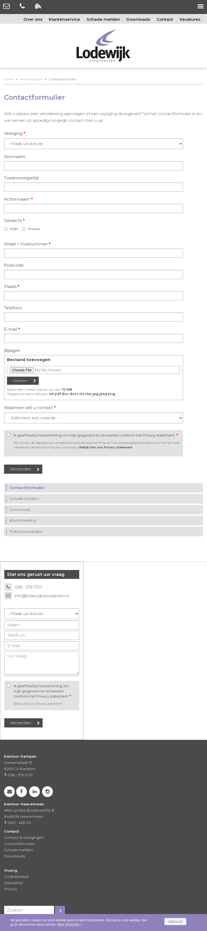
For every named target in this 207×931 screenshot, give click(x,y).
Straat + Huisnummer (27, 243)
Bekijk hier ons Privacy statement (105, 447)
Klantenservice (31, 79)
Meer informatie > (69, 924)
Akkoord (175, 921)
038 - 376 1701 (28, 587)
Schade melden (18, 850)
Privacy (10, 889)
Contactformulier (19, 843)
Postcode (14, 265)
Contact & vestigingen (24, 837)
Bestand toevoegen (28, 359)
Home (8, 79)
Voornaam (14, 156)
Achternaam (18, 199)
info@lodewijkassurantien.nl (42, 595)
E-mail (12, 329)
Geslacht (14, 220)
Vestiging (14, 133)
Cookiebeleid (16, 876)
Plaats (11, 286)
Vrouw (34, 228)
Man (14, 228)
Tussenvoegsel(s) (21, 177)
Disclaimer (13, 883)
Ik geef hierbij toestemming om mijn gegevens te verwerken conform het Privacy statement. (95, 435)
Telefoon (13, 307)
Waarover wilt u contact (30, 407)
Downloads (14, 856)
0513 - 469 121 (19, 822)
